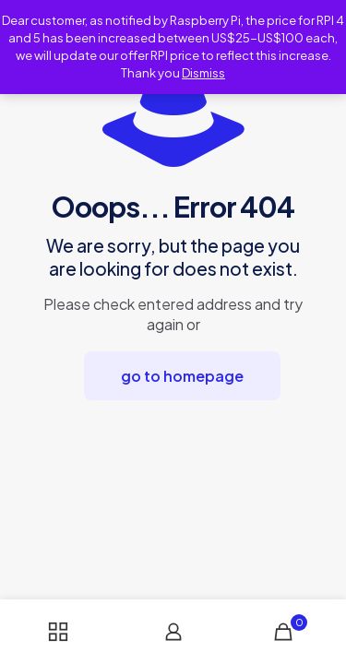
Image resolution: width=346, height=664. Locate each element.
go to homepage (182, 375)
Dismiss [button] (203, 72)
